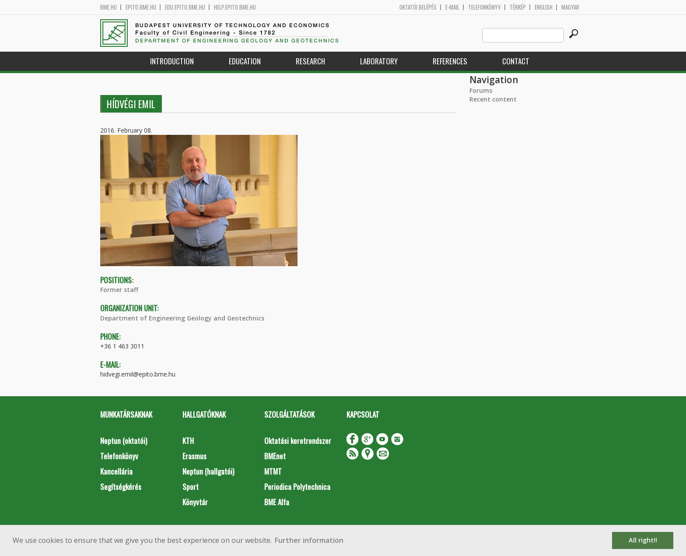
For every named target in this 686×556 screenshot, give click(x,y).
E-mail (452, 7)
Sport (190, 486)
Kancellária (116, 471)
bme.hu (108, 7)
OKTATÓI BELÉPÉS (418, 7)
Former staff (119, 289)
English (544, 7)
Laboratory (379, 61)
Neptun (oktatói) (123, 440)
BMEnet (275, 455)
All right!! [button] (643, 540)
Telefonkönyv (484, 7)
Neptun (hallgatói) (208, 471)
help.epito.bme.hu (235, 7)
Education (245, 61)
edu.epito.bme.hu (185, 7)
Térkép (518, 7)
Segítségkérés (120, 486)
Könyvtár (195, 501)
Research (310, 61)
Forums (480, 90)
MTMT (273, 471)
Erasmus (194, 455)
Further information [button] (309, 540)
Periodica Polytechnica (297, 486)
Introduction (172, 61)
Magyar (570, 7)
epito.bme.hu (141, 7)
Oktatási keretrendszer (297, 440)
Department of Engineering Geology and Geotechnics (182, 318)
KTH (188, 440)
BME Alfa (276, 501)
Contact (515, 61)
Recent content (493, 99)
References (450, 61)
